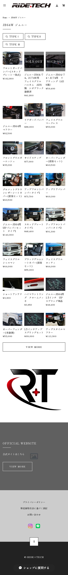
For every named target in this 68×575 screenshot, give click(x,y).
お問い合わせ (34, 515)
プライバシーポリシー (34, 502)
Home (5, 17)
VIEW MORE (34, 346)
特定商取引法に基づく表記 (33, 508)
